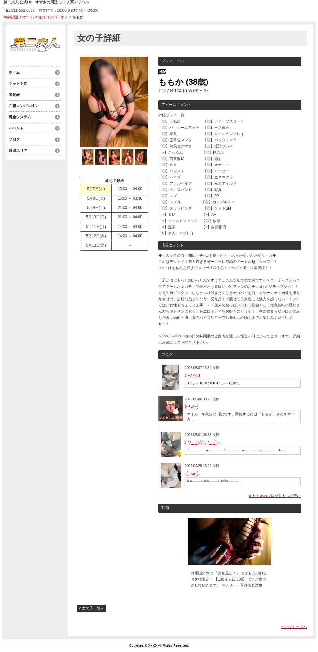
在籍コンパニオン (53, 17)
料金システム (20, 117)
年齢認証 (11, 17)
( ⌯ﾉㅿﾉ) (192, 375)
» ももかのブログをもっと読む (275, 496)
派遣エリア (18, 150)
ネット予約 (18, 83)
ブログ (14, 139)
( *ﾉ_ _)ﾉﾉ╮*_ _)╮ (203, 442)
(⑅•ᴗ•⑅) (191, 406)
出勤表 (14, 95)
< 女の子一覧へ (91, 608)
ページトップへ (294, 627)
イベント (16, 128)
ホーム (28, 17)
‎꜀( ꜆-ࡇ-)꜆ (192, 473)
